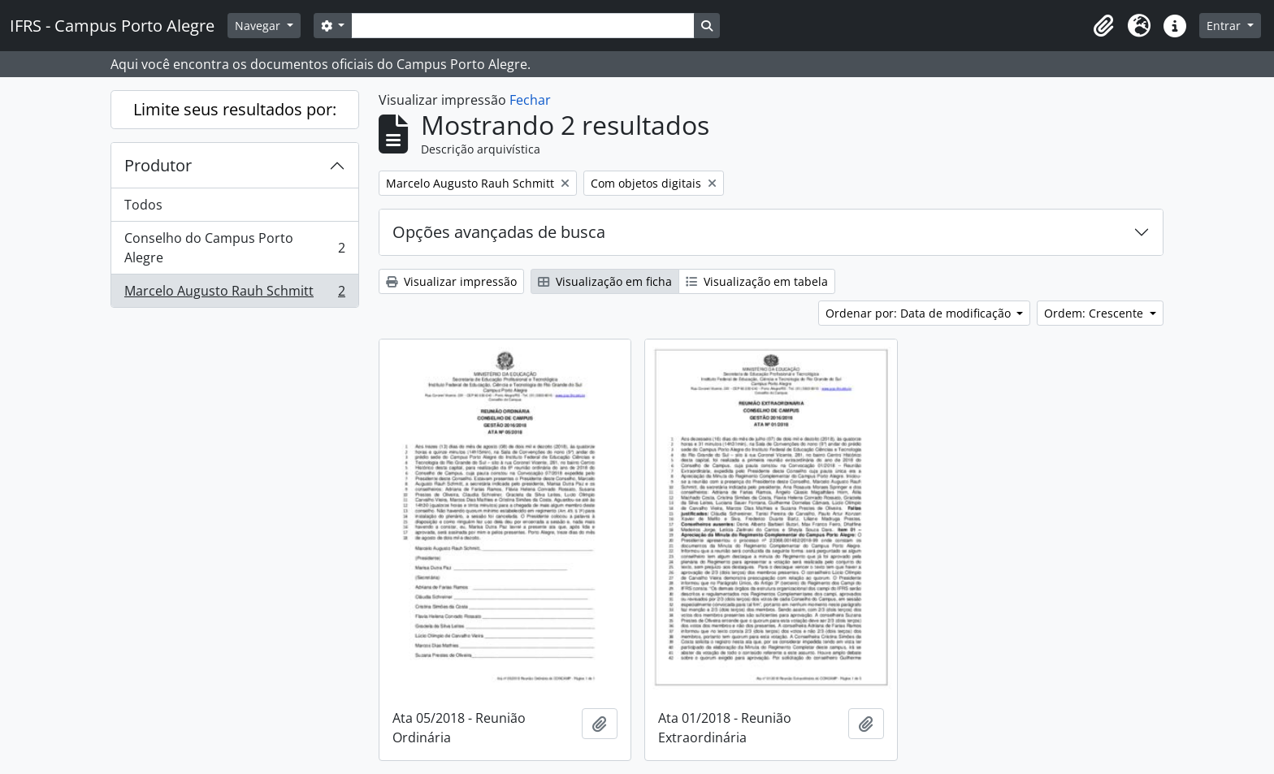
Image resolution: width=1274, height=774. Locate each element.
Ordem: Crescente (1095, 313)
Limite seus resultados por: (234, 109)
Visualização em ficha (605, 281)
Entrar (1225, 25)
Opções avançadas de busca (498, 232)
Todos (143, 205)
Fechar (530, 100)
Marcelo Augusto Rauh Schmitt (234, 294)
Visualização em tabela (757, 281)
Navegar (259, 25)
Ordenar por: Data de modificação (920, 313)
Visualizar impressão (451, 281)
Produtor (158, 165)
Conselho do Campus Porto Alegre (234, 247)
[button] (1103, 26)
